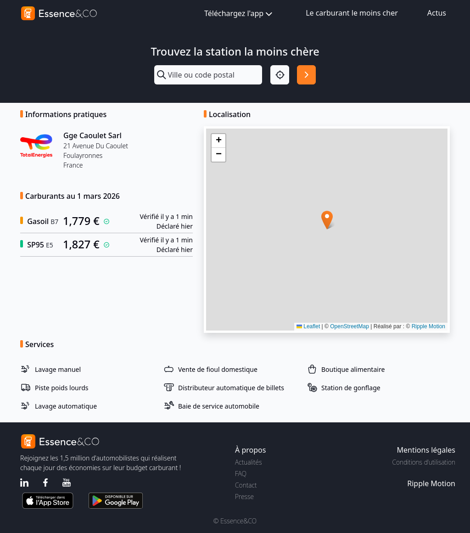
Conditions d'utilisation (423, 462)
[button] (327, 220)
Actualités (248, 462)
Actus (436, 13)
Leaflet (308, 326)
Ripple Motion (428, 326)
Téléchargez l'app (239, 14)
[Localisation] (279, 74)
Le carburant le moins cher (352, 13)
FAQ (240, 473)
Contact (246, 485)
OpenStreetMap (349, 326)
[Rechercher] (306, 74)
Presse (244, 496)
